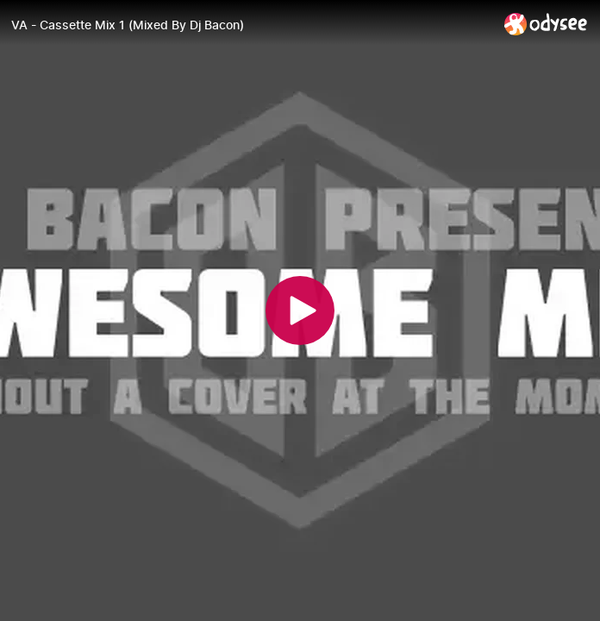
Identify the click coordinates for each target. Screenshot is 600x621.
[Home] (546, 23)
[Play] (300, 310)
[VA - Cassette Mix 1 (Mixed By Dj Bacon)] (251, 25)
